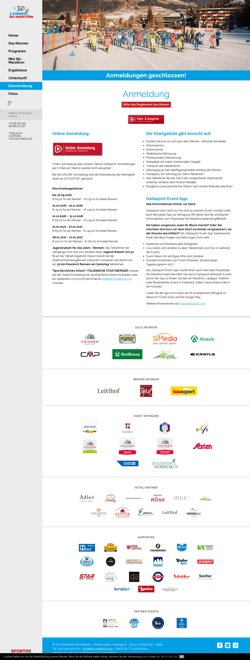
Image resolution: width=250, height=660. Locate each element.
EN (9, 102)
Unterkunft (18, 78)
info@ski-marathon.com (117, 278)
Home (13, 35)
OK (181, 656)
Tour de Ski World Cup (17, 125)
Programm (17, 51)
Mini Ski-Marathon (16, 60)
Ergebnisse (18, 70)
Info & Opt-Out (169, 656)
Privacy (73, 652)
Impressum (59, 652)
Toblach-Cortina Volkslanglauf (21, 136)
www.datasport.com (192, 303)
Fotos (13, 94)
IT (9, 105)
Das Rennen (18, 43)
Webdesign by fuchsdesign (99, 652)
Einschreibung (20, 86)
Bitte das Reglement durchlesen (146, 104)
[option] (146, 35)
